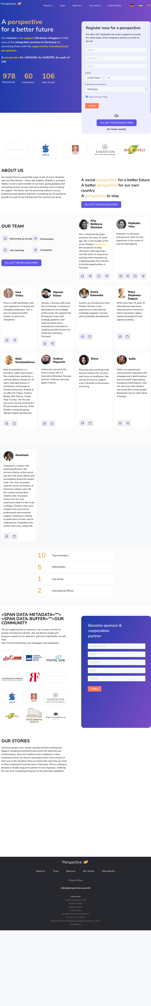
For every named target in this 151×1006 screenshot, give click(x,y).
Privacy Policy (75, 880)
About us (47, 5)
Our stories (95, 5)
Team (62, 5)
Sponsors (77, 5)
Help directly (114, 5)
